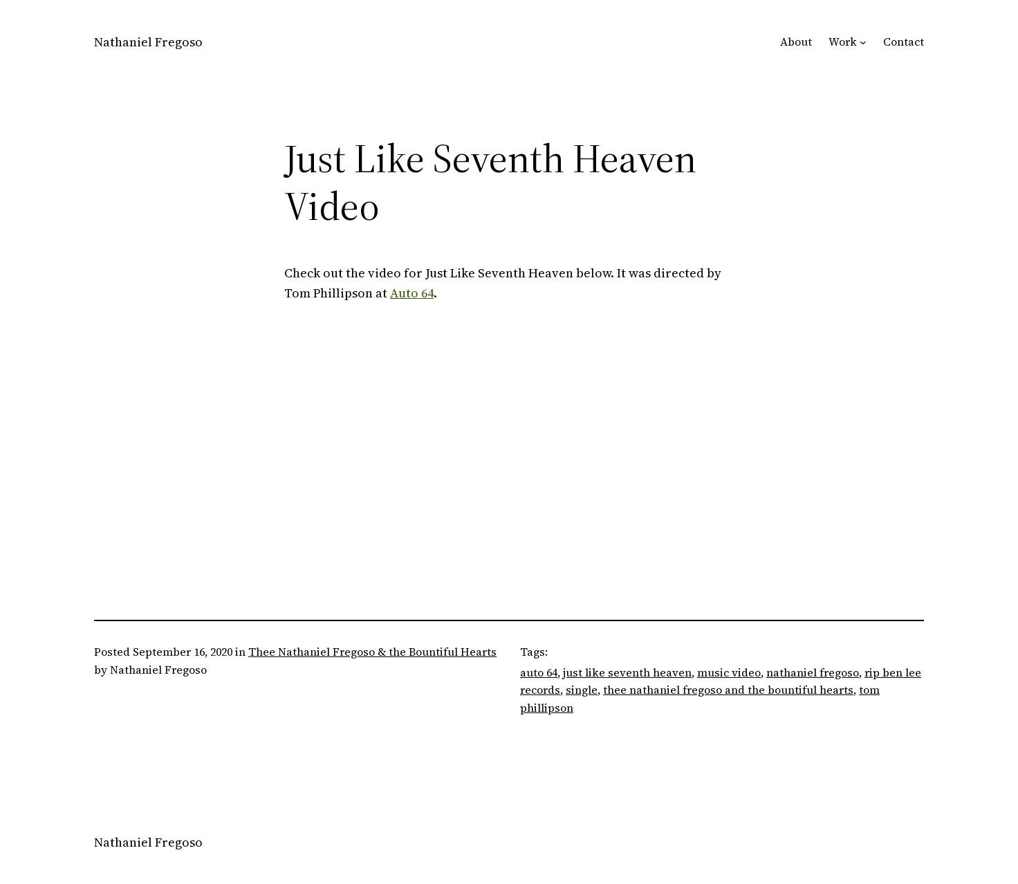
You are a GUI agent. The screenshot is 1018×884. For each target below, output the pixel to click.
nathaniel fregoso (812, 672)
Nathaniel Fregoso (148, 41)
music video (729, 672)
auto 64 (538, 672)
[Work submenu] (863, 42)
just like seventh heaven (627, 672)
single (582, 689)
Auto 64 (412, 293)
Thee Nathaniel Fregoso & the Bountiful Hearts (372, 651)
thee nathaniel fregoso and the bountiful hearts (728, 689)
